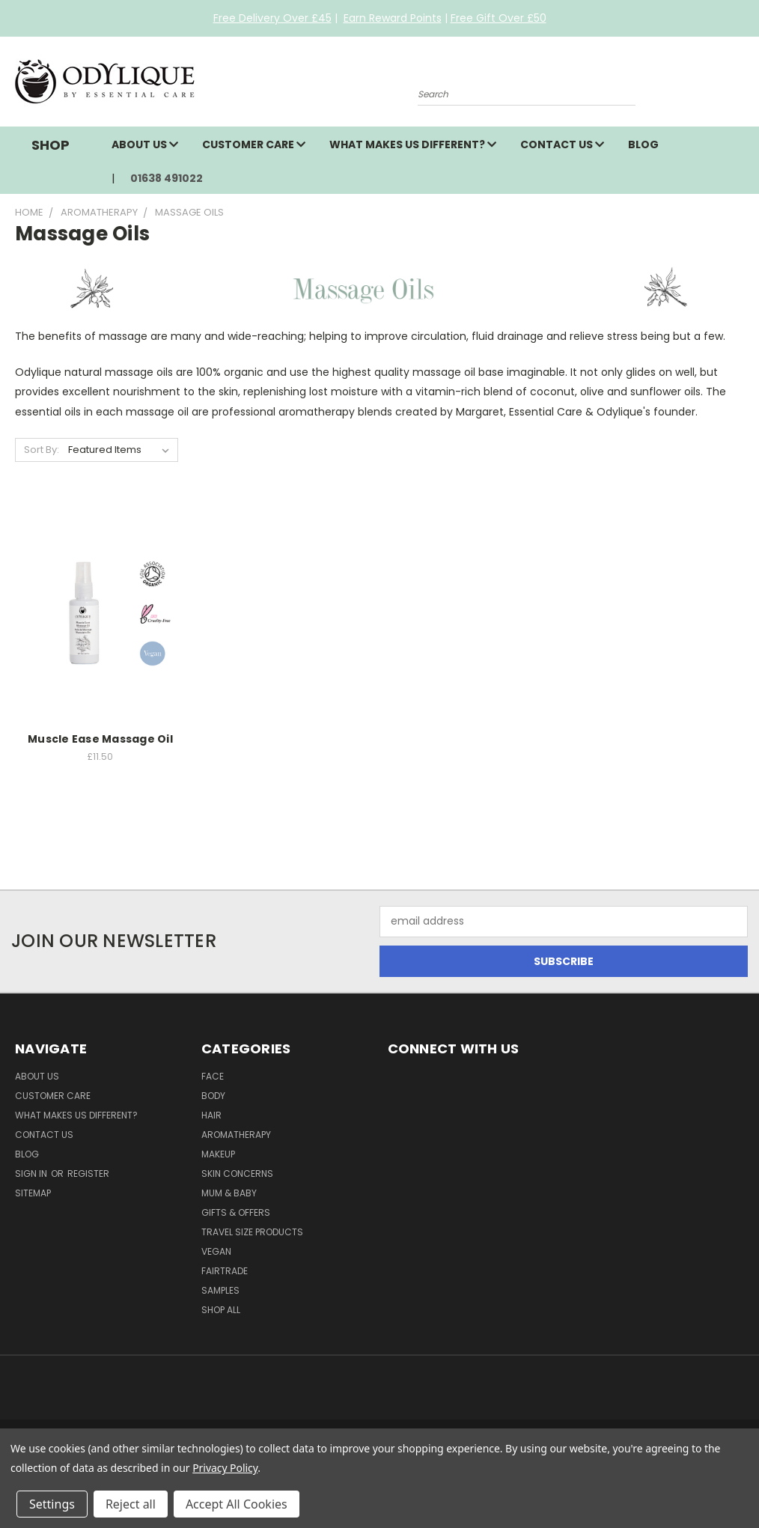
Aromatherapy (236, 1134)
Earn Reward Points (393, 17)
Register (88, 1173)
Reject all (131, 1504)
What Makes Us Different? (412, 144)
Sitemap (33, 1193)
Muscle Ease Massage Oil (100, 738)
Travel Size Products (252, 1232)
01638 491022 (166, 178)
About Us (145, 144)
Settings (52, 1504)
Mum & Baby (229, 1193)
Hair (211, 1115)
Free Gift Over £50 (498, 17)
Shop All (220, 1309)
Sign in (32, 1173)
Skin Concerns (237, 1173)
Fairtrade (224, 1270)
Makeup (218, 1154)
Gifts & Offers (235, 1212)
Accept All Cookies (236, 1504)
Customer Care (253, 144)
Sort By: (41, 449)
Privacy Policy (224, 1468)
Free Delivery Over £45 (272, 17)
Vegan (216, 1251)
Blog (643, 144)
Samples (220, 1290)
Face (212, 1076)
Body (213, 1095)
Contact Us (562, 144)
